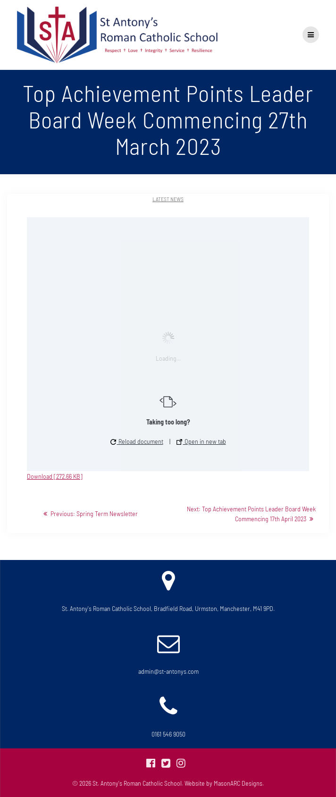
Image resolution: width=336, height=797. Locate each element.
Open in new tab (201, 441)
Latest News (168, 198)
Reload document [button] (136, 441)
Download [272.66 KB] (55, 476)
